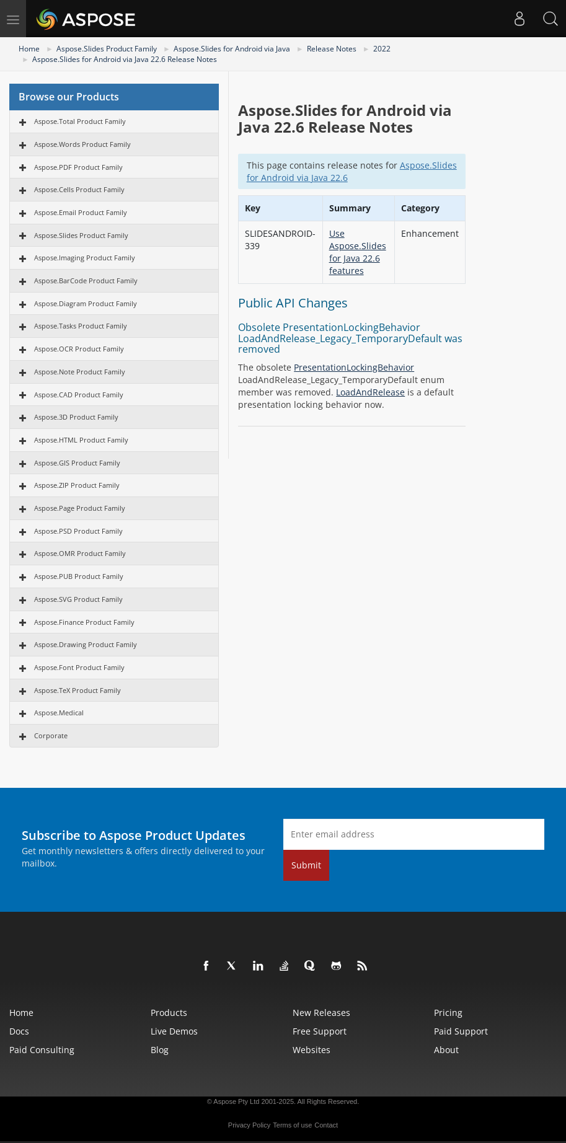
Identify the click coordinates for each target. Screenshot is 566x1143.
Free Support (320, 1031)
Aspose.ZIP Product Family (77, 485)
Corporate (51, 735)
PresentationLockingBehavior (354, 367)
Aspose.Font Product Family (79, 667)
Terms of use (292, 1125)
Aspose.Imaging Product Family (84, 257)
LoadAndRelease (370, 392)
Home (29, 48)
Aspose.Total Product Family (80, 121)
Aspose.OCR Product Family (79, 348)
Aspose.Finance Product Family (84, 622)
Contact (326, 1125)
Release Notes (331, 48)
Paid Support (461, 1031)
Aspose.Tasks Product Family (80, 325)
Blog (160, 1050)
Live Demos (174, 1031)
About (446, 1050)
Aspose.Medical (59, 712)
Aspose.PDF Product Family (78, 167)
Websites (311, 1050)
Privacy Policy (249, 1125)
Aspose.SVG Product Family (78, 599)
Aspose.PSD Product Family (78, 531)
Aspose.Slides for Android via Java (232, 48)
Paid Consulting (41, 1050)
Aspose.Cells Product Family (79, 189)
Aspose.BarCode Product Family (86, 280)
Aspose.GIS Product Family (77, 462)
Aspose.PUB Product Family (78, 576)
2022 (382, 48)
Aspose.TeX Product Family (77, 690)
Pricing (448, 1012)
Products (169, 1012)
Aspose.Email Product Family (80, 212)
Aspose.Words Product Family (82, 144)
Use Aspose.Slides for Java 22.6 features (357, 251)
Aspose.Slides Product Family (106, 48)
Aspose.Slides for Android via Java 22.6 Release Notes (124, 59)
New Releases (321, 1012)
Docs (19, 1031)
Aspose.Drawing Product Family (85, 644)
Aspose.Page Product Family (79, 508)
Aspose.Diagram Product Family (85, 303)
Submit (306, 865)
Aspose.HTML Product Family (81, 439)
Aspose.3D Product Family (76, 416)
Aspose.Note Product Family (79, 371)
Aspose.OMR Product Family (80, 553)
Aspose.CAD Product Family (78, 394)
